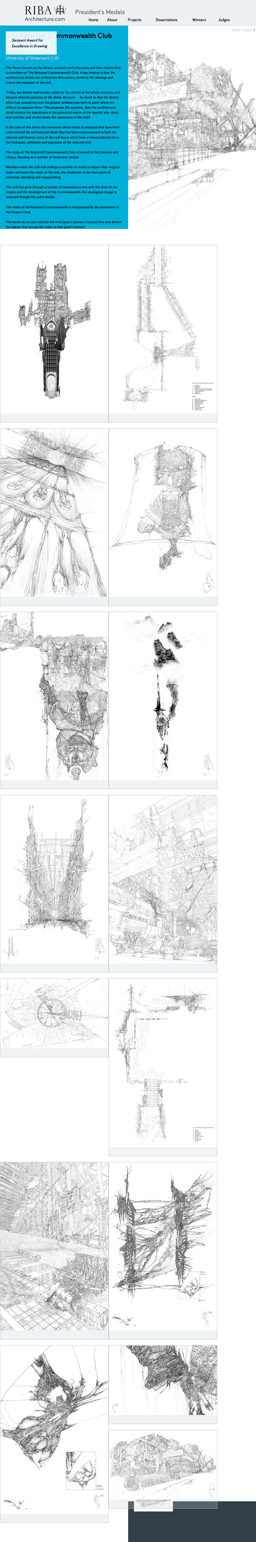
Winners (199, 19)
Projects (134, 19)
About (112, 19)
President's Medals (100, 12)
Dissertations (166, 19)
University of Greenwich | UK (32, 58)
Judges (224, 19)
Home (94, 19)
